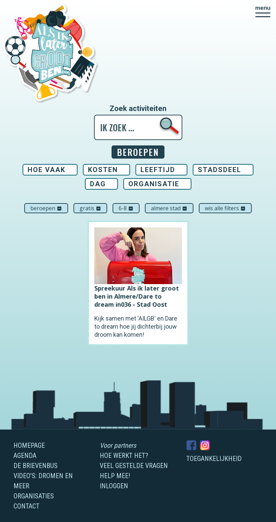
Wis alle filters (225, 208)
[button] (263, 11)
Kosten (103, 170)
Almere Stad (169, 208)
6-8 (126, 208)
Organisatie (153, 184)
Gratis (90, 208)
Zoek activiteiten (138, 109)
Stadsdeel (219, 170)
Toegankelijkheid (214, 459)
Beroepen (46, 208)
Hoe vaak (46, 170)
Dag (98, 184)
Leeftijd (158, 170)
